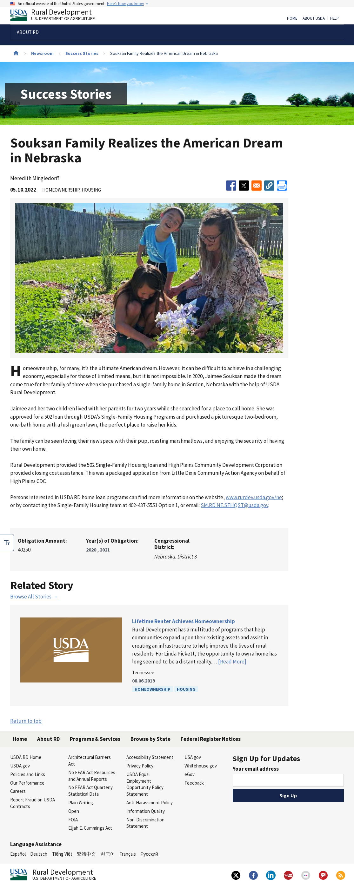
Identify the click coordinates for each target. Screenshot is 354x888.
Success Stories (81, 53)
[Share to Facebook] (231, 185)
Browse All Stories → (34, 596)
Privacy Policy (139, 766)
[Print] (282, 185)
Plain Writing (80, 803)
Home (292, 18)
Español (18, 854)
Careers (18, 791)
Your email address (256, 768)
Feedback (194, 783)
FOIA (73, 820)
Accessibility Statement (149, 757)
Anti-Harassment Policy (149, 803)
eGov (189, 774)
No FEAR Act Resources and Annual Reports (91, 775)
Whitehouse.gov (200, 766)
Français (127, 854)
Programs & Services (95, 738)
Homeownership (152, 689)
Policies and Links (27, 774)
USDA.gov (20, 766)
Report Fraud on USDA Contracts (32, 803)
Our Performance (27, 783)
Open (73, 811)
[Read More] (232, 661)
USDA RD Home (25, 757)
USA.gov (192, 757)
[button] (269, 185)
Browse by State (150, 738)
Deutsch (38, 854)
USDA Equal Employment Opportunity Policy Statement (145, 784)
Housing (186, 689)
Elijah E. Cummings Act (90, 828)
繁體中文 (86, 854)
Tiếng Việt (62, 854)
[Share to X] (244, 185)
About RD (48, 738)
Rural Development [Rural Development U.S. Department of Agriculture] (57, 16)
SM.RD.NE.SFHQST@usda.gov (234, 505)
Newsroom (42, 53)
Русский (149, 854)
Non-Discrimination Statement (145, 823)
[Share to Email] (256, 185)
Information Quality (145, 811)
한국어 (108, 854)
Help (334, 18)
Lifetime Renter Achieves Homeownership (183, 621)
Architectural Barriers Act (89, 760)
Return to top (26, 720)
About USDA (314, 18)
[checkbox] (7, 542)
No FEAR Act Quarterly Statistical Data (90, 790)
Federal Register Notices (211, 738)
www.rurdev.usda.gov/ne (254, 497)
